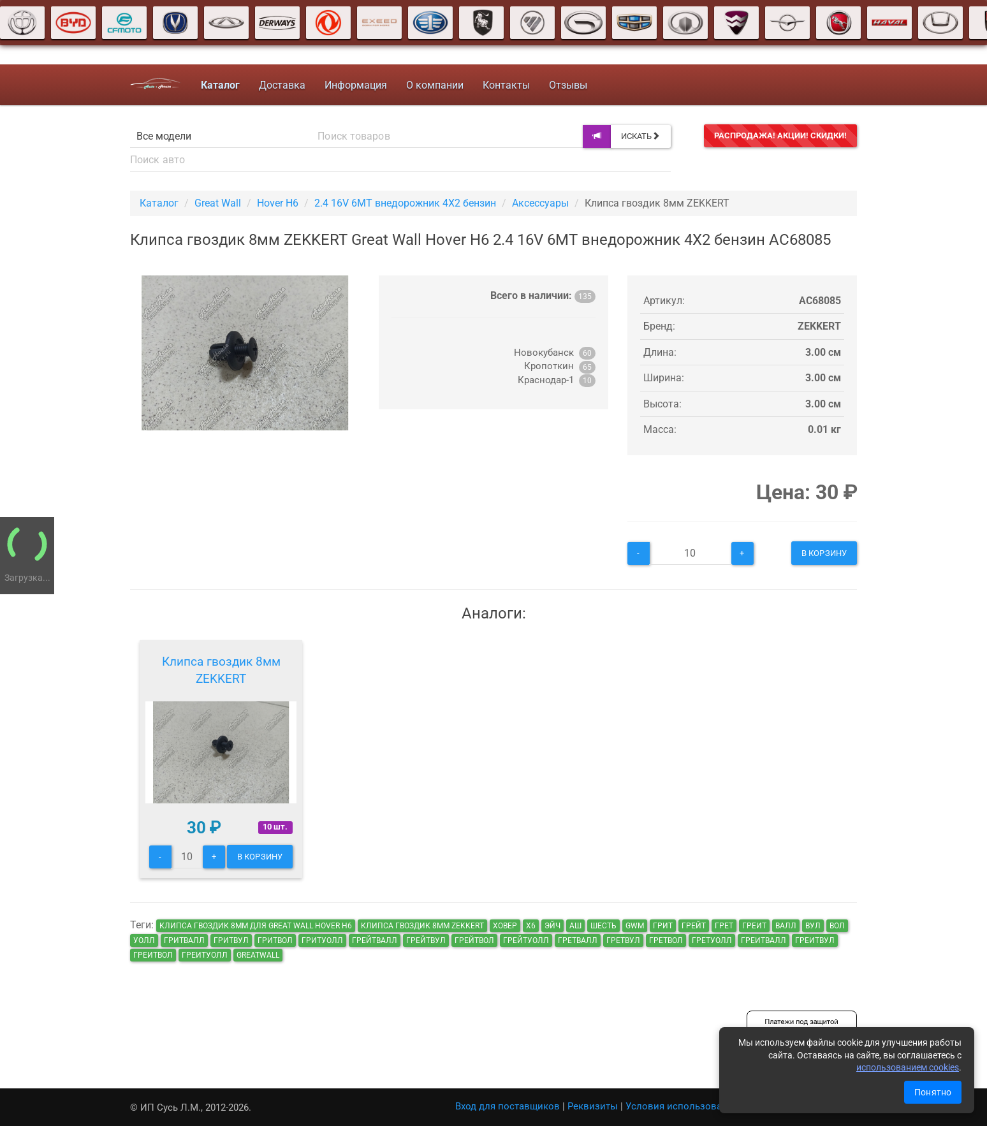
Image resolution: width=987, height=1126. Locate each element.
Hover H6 (277, 203)
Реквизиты (592, 1106)
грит (663, 925)
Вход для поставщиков (507, 1106)
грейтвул (426, 940)
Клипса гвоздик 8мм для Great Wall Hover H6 (255, 925)
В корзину (824, 553)
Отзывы (568, 85)
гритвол (275, 940)
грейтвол (474, 940)
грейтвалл (374, 940)
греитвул (815, 940)
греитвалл (763, 940)
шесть (603, 925)
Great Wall (217, 203)
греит (754, 925)
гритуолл (322, 940)
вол (837, 925)
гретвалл (577, 940)
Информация (356, 85)
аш (575, 925)
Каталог (159, 203)
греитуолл (205, 955)
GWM (634, 925)
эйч (552, 925)
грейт (694, 925)
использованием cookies (907, 1067)
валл (785, 925)
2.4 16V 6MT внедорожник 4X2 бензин (405, 203)
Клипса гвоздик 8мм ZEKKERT (221, 670)
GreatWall (258, 955)
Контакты (506, 85)
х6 (531, 925)
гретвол (666, 940)
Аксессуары (540, 203)
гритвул (231, 940)
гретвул (623, 940)
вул (813, 925)
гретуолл (712, 940)
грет (724, 925)
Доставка (282, 85)
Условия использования (681, 1106)
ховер (505, 925)
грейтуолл (526, 940)
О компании (435, 85)
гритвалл (184, 940)
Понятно (932, 1092)
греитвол (153, 955)
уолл (144, 940)
